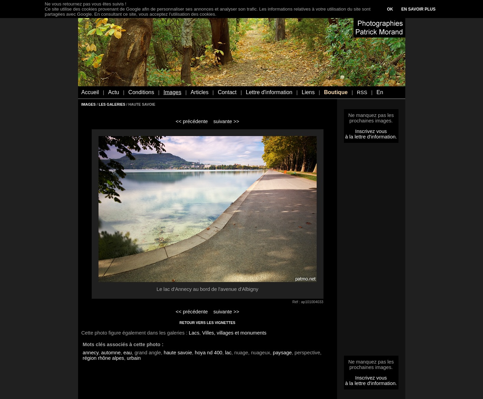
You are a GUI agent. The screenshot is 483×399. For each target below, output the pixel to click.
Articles (199, 92)
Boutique (335, 92)
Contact (227, 92)
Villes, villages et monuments (234, 333)
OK (390, 9)
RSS (362, 92)
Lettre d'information (269, 92)
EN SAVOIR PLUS (418, 9)
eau (127, 352)
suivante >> (226, 121)
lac (228, 352)
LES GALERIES (112, 104)
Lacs (194, 333)
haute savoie (178, 352)
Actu (113, 92)
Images (172, 92)
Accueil (90, 92)
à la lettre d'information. (371, 136)
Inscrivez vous (371, 131)
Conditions (141, 92)
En (379, 92)
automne (111, 352)
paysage (282, 352)
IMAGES (88, 104)
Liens (308, 92)
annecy (91, 352)
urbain (134, 358)
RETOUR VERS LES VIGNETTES (208, 323)
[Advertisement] (371, 251)
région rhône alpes (103, 358)
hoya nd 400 (209, 352)
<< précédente (192, 121)
